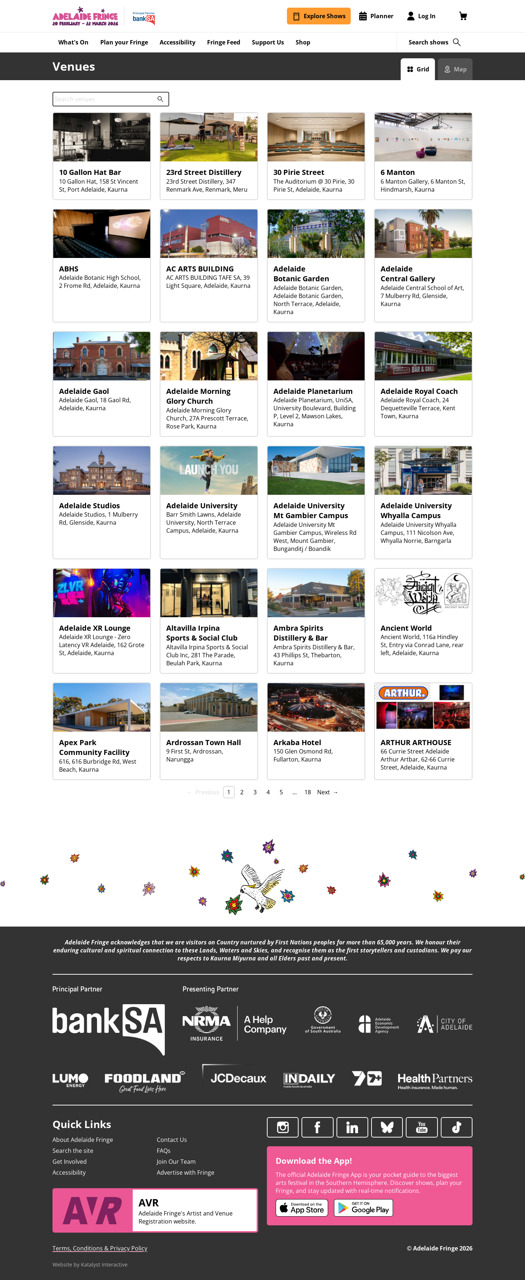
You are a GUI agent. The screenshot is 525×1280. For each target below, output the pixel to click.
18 (307, 792)
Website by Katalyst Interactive (90, 1264)
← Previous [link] (203, 792)
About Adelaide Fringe (82, 1140)
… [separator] (294, 792)
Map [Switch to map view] (460, 69)
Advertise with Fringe (185, 1173)
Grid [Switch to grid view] (423, 69)
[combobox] (110, 99)
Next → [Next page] (328, 792)
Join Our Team (176, 1162)
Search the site (72, 1151)
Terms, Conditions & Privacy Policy (99, 1248)
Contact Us (172, 1140)
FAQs (164, 1151)
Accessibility (69, 1173)
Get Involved (69, 1162)
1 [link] (228, 792)
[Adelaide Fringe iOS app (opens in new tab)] (302, 1208)
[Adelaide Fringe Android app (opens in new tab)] (363, 1208)
